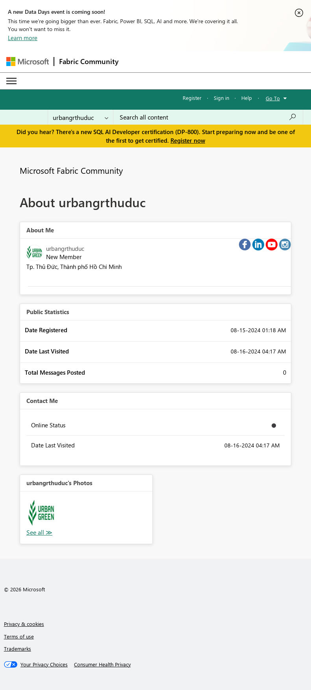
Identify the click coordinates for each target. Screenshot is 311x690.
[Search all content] (208, 117)
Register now (187, 140)
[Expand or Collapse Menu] (11, 81)
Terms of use (19, 636)
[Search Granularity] (80, 117)
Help (246, 97)
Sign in (221, 97)
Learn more (22, 38)
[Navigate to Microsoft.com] (27, 61)
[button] (41, 513)
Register (192, 97)
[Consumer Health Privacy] (102, 664)
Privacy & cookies (24, 623)
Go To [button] (273, 98)
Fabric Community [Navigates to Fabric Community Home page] (88, 61)
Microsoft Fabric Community (71, 170)
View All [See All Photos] (39, 532)
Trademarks (17, 648)
